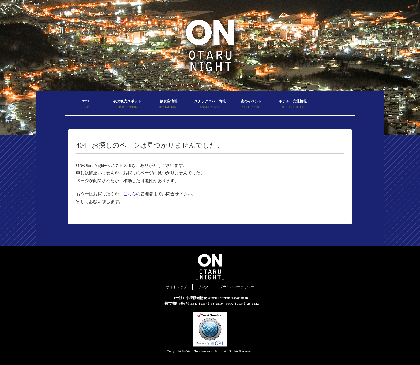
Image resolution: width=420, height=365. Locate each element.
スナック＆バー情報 (210, 104)
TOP (86, 104)
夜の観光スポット (127, 104)
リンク (203, 287)
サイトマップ (176, 287)
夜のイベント (251, 104)
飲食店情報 (168, 104)
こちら (129, 193)
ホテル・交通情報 (292, 104)
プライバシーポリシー (236, 287)
